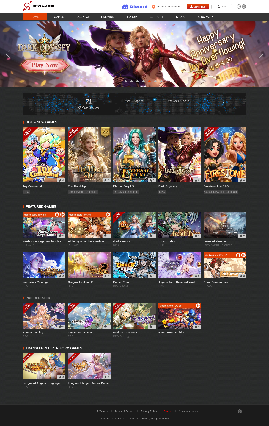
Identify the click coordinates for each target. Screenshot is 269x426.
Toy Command (32, 186)
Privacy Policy (149, 411)
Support (156, 16)
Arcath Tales (166, 241)
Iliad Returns (121, 241)
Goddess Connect (125, 332)
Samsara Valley (33, 332)
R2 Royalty (205, 16)
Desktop (83, 16)
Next (261, 54)
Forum (132, 16)
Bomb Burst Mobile (171, 332)
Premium (107, 16)
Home (35, 16)
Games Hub (197, 6)
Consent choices (188, 411)
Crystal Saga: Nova (80, 332)
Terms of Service (124, 411)
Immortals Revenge (35, 282)
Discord (167, 411)
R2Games (102, 411)
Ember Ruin (121, 282)
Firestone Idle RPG (216, 186)
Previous (7, 54)
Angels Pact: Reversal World (177, 282)
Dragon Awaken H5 (80, 282)
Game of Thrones (215, 241)
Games (59, 16)
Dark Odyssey (167, 186)
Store (180, 16)
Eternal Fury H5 (123, 186)
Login (222, 6)
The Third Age (77, 186)
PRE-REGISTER (38, 298)
